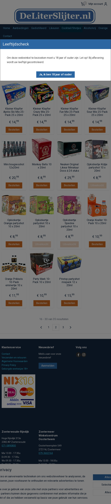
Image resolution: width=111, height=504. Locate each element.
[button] (55, 74)
